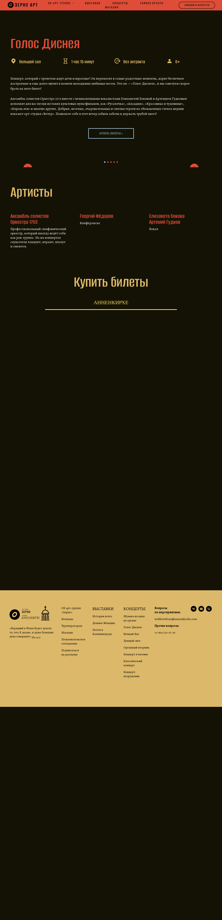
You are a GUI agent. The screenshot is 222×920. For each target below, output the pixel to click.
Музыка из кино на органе (134, 713)
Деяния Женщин (103, 718)
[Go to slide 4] (114, 257)
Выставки (92, 3)
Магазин (112, 7)
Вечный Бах (131, 729)
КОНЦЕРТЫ (134, 704)
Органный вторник (136, 743)
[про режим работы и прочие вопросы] (209, 706)
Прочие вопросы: (167, 721)
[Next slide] (194, 204)
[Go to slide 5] (117, 257)
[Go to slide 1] (104, 257)
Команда (67, 714)
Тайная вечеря (151, 3)
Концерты (120, 3)
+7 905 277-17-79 (165, 728)
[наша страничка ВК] (194, 706)
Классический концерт (132, 758)
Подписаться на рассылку (70, 748)
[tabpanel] (111, 540)
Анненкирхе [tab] (110, 398)
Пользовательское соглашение (73, 737)
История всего (102, 711)
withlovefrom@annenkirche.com (176, 714)
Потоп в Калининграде (102, 727)
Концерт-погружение (131, 769)
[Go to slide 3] (111, 257)
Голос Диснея (132, 722)
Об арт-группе (60, 3)
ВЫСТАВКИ (103, 704)
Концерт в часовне (135, 750)
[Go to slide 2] (108, 257)
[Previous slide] (27, 204)
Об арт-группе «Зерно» (71, 705)
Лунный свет (131, 736)
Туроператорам (71, 721)
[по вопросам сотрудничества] (201, 706)
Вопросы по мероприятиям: (168, 705)
